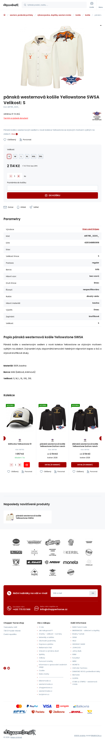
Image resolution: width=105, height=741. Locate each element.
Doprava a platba (46, 644)
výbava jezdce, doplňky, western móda (54, 15)
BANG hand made (79, 627)
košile (78, 15)
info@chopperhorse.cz (53, 609)
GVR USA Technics (79, 668)
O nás (41, 627)
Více (13, 134)
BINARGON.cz (96, 735)
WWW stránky (80, 735)
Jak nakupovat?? (46, 630)
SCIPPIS (75, 678)
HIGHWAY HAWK (78, 644)
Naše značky (44, 674)
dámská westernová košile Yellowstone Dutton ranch (85, 445)
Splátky (42, 654)
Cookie (42, 670)
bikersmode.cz (45, 681)
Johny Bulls (76, 651)
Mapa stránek (16, 737)
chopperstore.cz (45, 687)
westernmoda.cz (46, 684)
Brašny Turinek (78, 634)
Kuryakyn (76, 658)
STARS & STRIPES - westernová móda (84, 683)
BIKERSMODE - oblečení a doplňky (86, 630)
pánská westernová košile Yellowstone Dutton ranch (52, 445)
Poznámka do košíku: (16, 182)
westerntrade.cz (45, 691)
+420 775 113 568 (21, 609)
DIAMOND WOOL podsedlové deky (86, 671)
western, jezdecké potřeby (21, 15)
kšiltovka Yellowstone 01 (20, 444)
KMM (74, 654)
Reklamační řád (45, 647)
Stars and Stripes (90, 229)
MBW (74, 661)
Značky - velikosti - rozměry (50, 634)
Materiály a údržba (46, 637)
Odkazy (42, 658)
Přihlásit (93, 593)
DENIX (74, 637)
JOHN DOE (76, 647)
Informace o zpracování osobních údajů (53, 665)
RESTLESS (76, 675)
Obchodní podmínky (47, 641)
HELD (74, 641)
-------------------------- (51, 677)
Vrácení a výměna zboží (49, 651)
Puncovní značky (46, 661)
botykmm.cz (44, 694)
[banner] (11, 5)
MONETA (75, 664)
